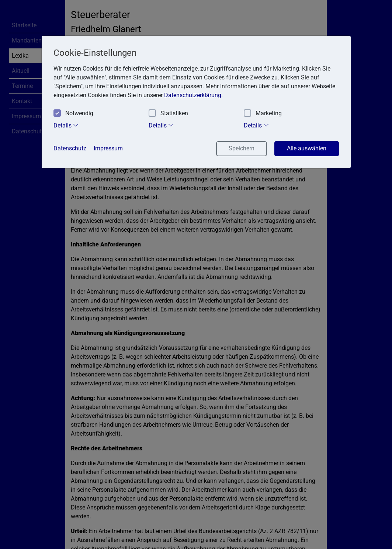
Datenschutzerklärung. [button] (193, 95)
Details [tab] (66, 125)
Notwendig (73, 113)
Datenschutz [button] (69, 148)
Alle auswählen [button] (306, 148)
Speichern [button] (241, 148)
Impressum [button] (108, 148)
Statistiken (168, 113)
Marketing (263, 113)
